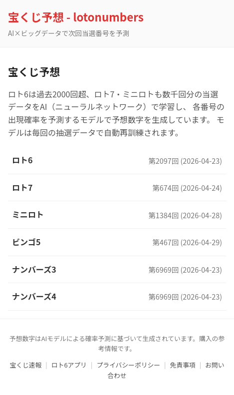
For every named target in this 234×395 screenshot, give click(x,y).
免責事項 (183, 365)
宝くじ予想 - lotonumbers (76, 16)
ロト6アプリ (69, 365)
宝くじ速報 (25, 365)
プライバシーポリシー (128, 365)
